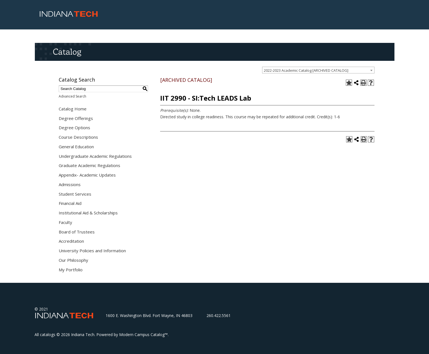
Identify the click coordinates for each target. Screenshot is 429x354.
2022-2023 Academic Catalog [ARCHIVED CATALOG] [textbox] (306, 70)
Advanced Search (72, 96)
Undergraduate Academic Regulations (95, 156)
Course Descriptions (78, 137)
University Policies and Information (92, 250)
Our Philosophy (73, 260)
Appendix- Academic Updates (87, 175)
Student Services (75, 194)
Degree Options (74, 127)
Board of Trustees (77, 232)
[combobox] (318, 70)
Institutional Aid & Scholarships (88, 213)
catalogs (47, 334)
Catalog (67, 51)
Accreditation (71, 241)
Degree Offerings (76, 118)
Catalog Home (73, 109)
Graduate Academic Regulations (89, 165)
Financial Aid (70, 203)
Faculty (65, 222)
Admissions (70, 184)
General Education (76, 146)
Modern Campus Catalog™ (143, 334)
